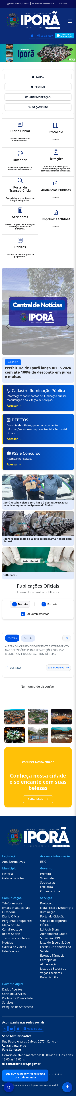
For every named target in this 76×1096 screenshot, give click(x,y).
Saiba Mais (38, 799)
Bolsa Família (49, 977)
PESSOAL (38, 87)
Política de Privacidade (17, 998)
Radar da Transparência (43, 4)
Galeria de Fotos (13, 878)
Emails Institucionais (16, 908)
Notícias (7, 942)
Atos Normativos (13, 862)
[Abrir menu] (70, 21)
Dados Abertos (12, 989)
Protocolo (46, 903)
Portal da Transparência (17, 4)
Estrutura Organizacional (50, 889)
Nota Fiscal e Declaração (56, 908)
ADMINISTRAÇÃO (38, 97)
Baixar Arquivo (58, 668)
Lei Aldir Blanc (49, 929)
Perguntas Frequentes (17, 921)
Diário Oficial (11, 916)
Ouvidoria (9, 912)
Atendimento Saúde (53, 934)
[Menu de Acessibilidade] (67, 1087)
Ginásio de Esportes (53, 921)
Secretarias (47, 882)
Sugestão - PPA (50, 938)
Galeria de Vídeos (14, 947)
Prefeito (45, 874)
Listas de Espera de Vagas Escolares (53, 971)
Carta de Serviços (14, 994)
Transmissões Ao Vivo (16, 938)
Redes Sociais (11, 934)
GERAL (38, 76)
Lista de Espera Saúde (55, 942)
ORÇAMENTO (38, 107)
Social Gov (45, 35)
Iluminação (48, 912)
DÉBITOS (46, 925)
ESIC (43, 862)
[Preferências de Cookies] (9, 1087)
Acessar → (14, 406)
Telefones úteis (12, 903)
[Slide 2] (38, 380)
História (7, 874)
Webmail (62, 4)
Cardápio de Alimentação (48, 962)
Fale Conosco (11, 951)
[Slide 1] (31, 380)
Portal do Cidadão (52, 916)
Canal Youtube (12, 929)
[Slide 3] (44, 380)
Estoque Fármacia (52, 956)
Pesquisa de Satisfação (17, 1007)
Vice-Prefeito (48, 878)
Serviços (7, 1002)
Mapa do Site (11, 925)
